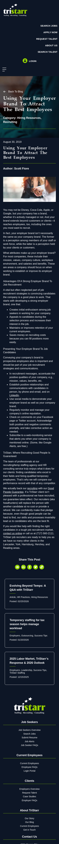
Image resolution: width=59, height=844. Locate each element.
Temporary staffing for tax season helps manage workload (27, 624)
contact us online (12, 533)
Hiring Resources (29, 117)
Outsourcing (27, 635)
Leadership (26, 670)
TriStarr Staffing (17, 673)
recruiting (32, 488)
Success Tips (40, 635)
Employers (15, 635)
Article (13, 597)
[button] (3, 69)
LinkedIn (14, 395)
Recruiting (10, 122)
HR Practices (23, 597)
